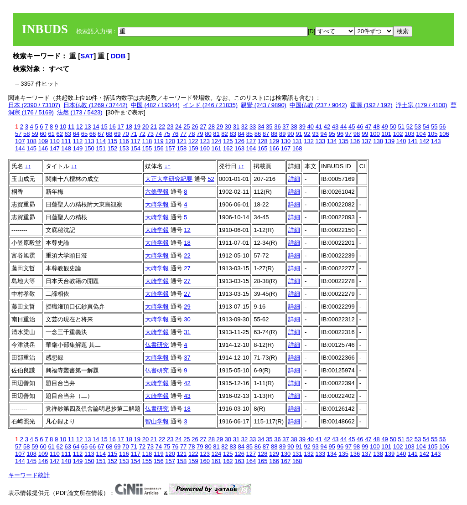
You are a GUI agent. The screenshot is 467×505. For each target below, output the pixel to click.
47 (368, 126)
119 (159, 141)
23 (170, 126)
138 (378, 141)
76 (175, 133)
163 (239, 148)
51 (401, 126)
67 (101, 133)
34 (261, 126)
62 (59, 133)
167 (286, 148)
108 (31, 141)
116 (124, 141)
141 (413, 141)
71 (133, 133)
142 (424, 141)
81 (216, 133)
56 (442, 126)
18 (128, 126)
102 (398, 133)
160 (205, 148)
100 (375, 133)
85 (249, 133)
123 (205, 141)
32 (244, 126)
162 (228, 148)
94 (323, 133)
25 (186, 126)
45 (351, 126)
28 (211, 126)
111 (66, 141)
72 (142, 133)
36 (277, 126)
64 (76, 133)
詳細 (294, 178)
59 (34, 133)
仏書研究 (157, 344)
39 (302, 126)
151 (101, 148)
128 (263, 141)
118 (147, 141)
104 (421, 133)
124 (217, 141)
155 (147, 148)
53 (418, 126)
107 (20, 141)
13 (87, 126)
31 (236, 126)
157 (170, 148)
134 (332, 141)
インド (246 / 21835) (210, 105)
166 (274, 148)
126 (239, 141)
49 (384, 126)
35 (269, 126)
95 (332, 133)
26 (195, 126)
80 (208, 133)
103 (410, 133)
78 (191, 133)
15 (104, 126)
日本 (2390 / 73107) (34, 105)
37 (285, 126)
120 (170, 141)
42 (327, 126)
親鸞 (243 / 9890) (263, 105)
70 (125, 133)
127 (251, 141)
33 (252, 126)
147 (55, 148)
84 (241, 133)
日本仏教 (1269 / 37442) (95, 105)
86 (257, 133)
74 (159, 133)
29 (220, 126)
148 (66, 148)
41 (319, 126)
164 (251, 148)
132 (309, 141)
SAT (86, 56)
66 (92, 133)
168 (297, 148)
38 (294, 126)
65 (84, 133)
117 (135, 141)
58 (26, 133)
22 (162, 126)
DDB (119, 56)
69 (117, 133)
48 (376, 126)
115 (113, 141)
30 (228, 126)
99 (365, 133)
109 (43, 141)
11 (71, 126)
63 (68, 133)
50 (392, 126)
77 (183, 133)
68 (109, 133)
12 (79, 126)
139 (390, 141)
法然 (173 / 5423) (80, 112)
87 (266, 133)
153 (124, 148)
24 (178, 126)
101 (386, 133)
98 (356, 133)
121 (182, 141)
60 (43, 133)
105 (433, 133)
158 (182, 148)
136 (355, 141)
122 (193, 141)
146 (43, 148)
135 (343, 141)
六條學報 (157, 191)
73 (150, 133)
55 (434, 126)
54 (426, 126)
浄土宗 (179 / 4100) (421, 105)
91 (299, 133)
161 (217, 148)
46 (360, 126)
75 (167, 133)
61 (51, 133)
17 (120, 126)
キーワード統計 (29, 475)
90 (290, 133)
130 (286, 141)
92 (307, 133)
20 (145, 126)
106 (444, 133)
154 (135, 148)
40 (310, 126)
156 (159, 148)
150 (89, 148)
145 (31, 148)
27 (203, 126)
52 (409, 126)
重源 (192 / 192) (371, 105)
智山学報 (157, 421)
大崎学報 (157, 204)
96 (340, 133)
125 (228, 141)
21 (153, 126)
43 (335, 126)
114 (101, 141)
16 (112, 126)
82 (224, 133)
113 (89, 141)
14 (96, 126)
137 (367, 141)
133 (321, 141)
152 (113, 148)
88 (274, 133)
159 (193, 148)
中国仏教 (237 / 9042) (318, 105)
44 (343, 126)
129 (274, 141)
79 (200, 133)
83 (232, 133)
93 (315, 133)
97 (348, 133)
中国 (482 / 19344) (155, 105)
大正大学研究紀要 (168, 178)
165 (263, 148)
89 (282, 133)
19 (137, 126)
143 (436, 141)
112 (78, 141)
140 (401, 141)
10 (63, 126)
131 (297, 141)
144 (20, 148)
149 (78, 148)
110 (55, 141)
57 (18, 133)
